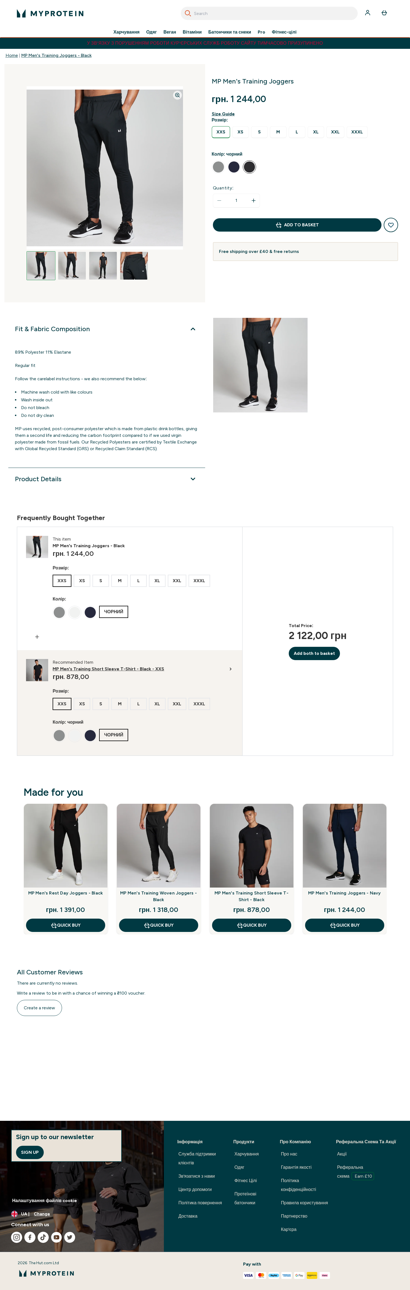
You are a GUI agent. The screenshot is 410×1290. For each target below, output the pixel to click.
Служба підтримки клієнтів (197, 1158)
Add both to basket (314, 653)
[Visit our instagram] (16, 1237)
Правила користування (304, 1202)
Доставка (187, 1216)
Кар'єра (288, 1229)
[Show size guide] (224, 114)
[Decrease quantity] (219, 200)
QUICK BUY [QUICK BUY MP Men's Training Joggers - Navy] (344, 925)
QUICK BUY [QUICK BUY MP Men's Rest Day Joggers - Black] (65, 925)
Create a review (39, 1007)
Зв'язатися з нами (196, 1176)
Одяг (151, 32)
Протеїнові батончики (245, 1198)
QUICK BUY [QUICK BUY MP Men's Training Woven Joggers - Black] (158, 925)
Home (12, 55)
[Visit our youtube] (56, 1237)
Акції (342, 1154)
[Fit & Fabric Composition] (106, 329)
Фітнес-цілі (284, 32)
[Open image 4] (134, 265)
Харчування (127, 32)
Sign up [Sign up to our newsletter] (30, 1152)
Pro (261, 32)
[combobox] (269, 13)
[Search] (188, 13)
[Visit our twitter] (69, 1237)
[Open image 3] (103, 265)
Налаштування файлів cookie (44, 1200)
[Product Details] (106, 479)
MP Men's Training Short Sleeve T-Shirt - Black (251, 896)
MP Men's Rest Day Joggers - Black (65, 893)
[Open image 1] (41, 265)
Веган (169, 32)
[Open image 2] (72, 265)
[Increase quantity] (253, 200)
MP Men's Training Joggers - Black (56, 55)
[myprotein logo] (50, 13)
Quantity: (223, 188)
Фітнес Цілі (245, 1180)
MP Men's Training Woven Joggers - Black (158, 896)
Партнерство (294, 1216)
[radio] (221, 132)
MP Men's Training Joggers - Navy (344, 893)
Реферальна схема (355, 1172)
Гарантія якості (296, 1167)
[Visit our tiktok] (43, 1237)
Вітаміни (192, 32)
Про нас (289, 1154)
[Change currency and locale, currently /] (82, 1214)
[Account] (368, 13)
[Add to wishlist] (391, 225)
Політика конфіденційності (298, 1185)
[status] (236, 200)
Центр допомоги (195, 1189)
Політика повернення (200, 1202)
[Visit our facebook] (29, 1237)
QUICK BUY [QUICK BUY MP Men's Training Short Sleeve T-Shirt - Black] (251, 925)
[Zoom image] (177, 95)
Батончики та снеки (229, 32)
